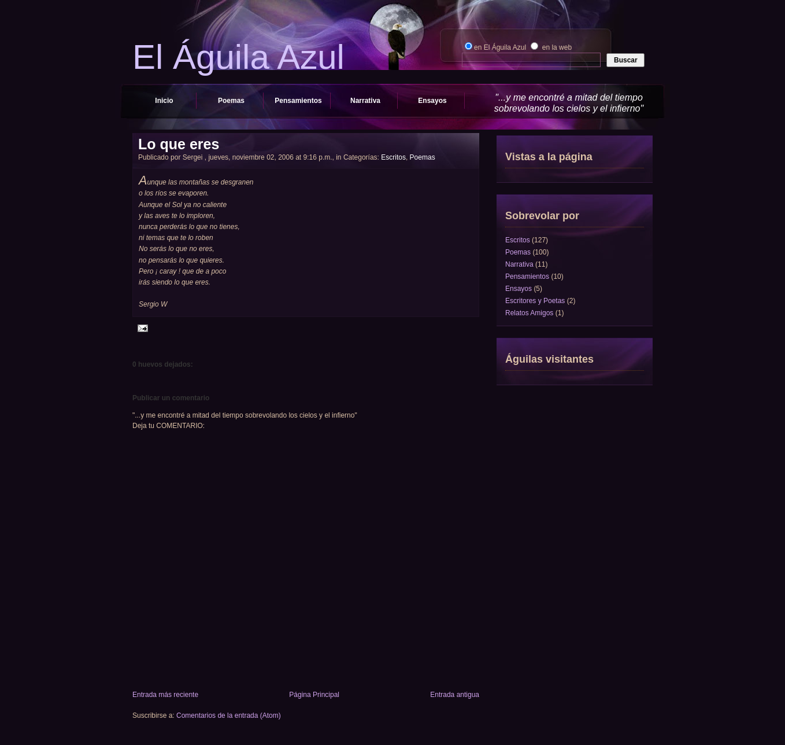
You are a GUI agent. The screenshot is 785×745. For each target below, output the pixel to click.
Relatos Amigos (529, 313)
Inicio (164, 101)
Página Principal (314, 695)
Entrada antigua (454, 695)
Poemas (231, 101)
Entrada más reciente (165, 695)
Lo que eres (178, 144)
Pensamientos (298, 101)
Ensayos (432, 101)
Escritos (393, 157)
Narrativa (365, 101)
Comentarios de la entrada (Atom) (228, 715)
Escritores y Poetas (535, 301)
